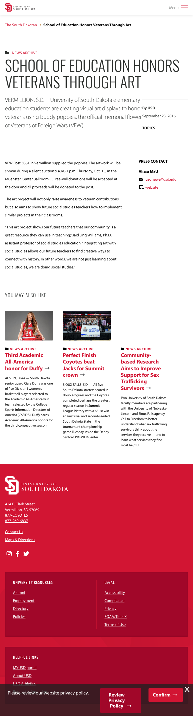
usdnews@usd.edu (161, 179)
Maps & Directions (20, 539)
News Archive (24, 53)
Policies (19, 616)
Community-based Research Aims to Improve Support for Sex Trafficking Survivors (141, 371)
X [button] (187, 689)
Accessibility (114, 592)
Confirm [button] (161, 695)
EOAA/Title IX (115, 616)
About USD (22, 675)
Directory (20, 608)
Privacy (110, 608)
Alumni (19, 592)
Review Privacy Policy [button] (116, 700)
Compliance (114, 600)
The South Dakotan (21, 25)
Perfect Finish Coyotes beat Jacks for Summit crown (83, 365)
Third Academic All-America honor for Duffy (24, 362)
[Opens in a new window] (9, 554)
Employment (23, 600)
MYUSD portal (24, 667)
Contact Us (14, 531)
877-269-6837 (16, 520)
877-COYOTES (16, 515)
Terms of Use (115, 624)
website (151, 187)
